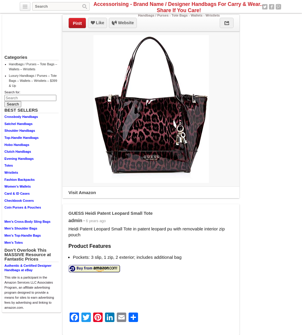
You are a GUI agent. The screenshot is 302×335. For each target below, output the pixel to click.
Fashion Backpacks (19, 179)
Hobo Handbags (16, 145)
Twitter (265, 7)
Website (123, 23)
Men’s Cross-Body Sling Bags (27, 221)
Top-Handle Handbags (21, 137)
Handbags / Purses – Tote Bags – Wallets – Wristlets (33, 66)
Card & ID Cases (17, 193)
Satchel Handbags (18, 124)
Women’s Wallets (17, 186)
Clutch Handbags (17, 151)
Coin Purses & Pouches (22, 207)
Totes (8, 165)
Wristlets (11, 172)
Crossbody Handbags (21, 116)
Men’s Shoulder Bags (20, 228)
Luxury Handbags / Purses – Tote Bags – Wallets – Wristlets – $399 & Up (33, 80)
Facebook (272, 7)
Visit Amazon (82, 192)
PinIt (77, 23)
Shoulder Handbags (19, 130)
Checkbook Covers (19, 200)
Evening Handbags (19, 158)
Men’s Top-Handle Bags (22, 235)
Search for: (12, 92)
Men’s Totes (13, 242)
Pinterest (278, 7)
